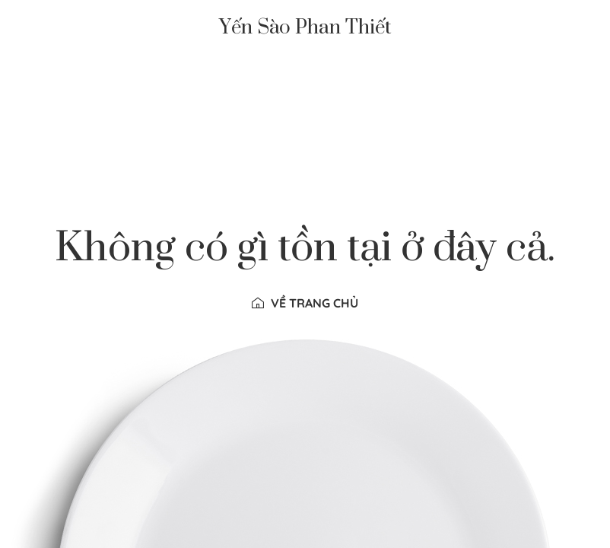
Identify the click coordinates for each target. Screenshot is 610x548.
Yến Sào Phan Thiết (305, 28)
